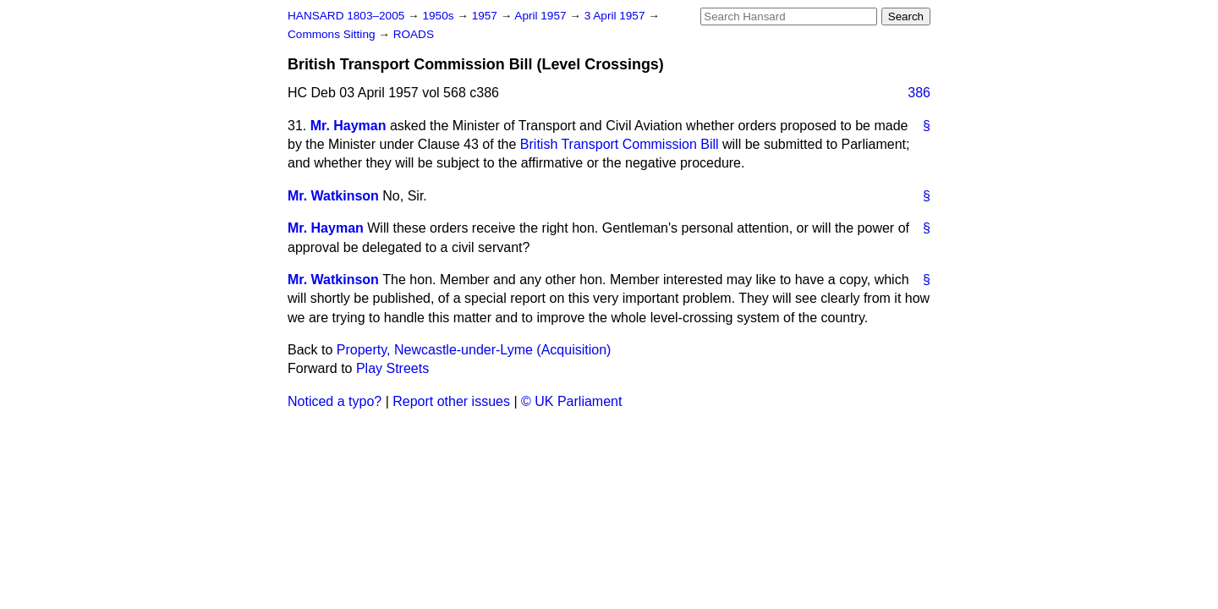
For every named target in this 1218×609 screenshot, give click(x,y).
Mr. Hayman (348, 125)
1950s (439, 15)
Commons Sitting (333, 34)
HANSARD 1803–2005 (346, 15)
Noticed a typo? (334, 401)
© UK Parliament (571, 401)
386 (919, 92)
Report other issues (451, 401)
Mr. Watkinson (333, 196)
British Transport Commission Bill (619, 144)
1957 (486, 15)
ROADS (413, 34)
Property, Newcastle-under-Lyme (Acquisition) (474, 350)
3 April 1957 (616, 15)
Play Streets (392, 368)
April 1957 (541, 15)
